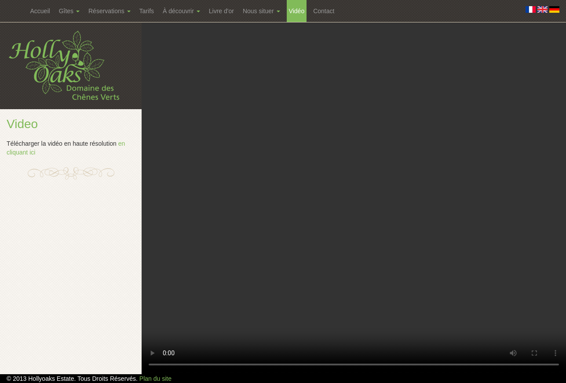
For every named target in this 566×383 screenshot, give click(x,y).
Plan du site (155, 378)
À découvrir (181, 11)
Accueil (40, 11)
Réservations (109, 11)
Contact (323, 11)
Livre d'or (221, 11)
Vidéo (297, 11)
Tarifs (146, 11)
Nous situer (261, 11)
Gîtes (69, 11)
